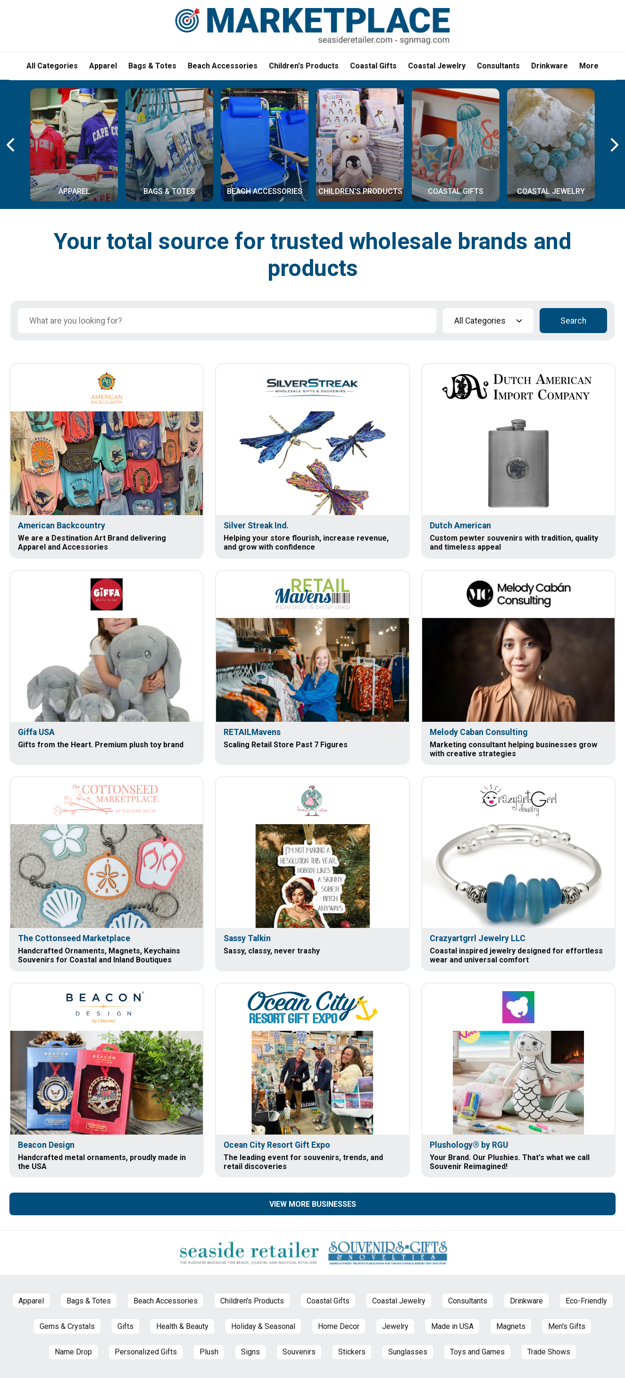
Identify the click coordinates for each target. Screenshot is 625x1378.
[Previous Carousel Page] (11, 145)
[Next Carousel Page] (613, 145)
